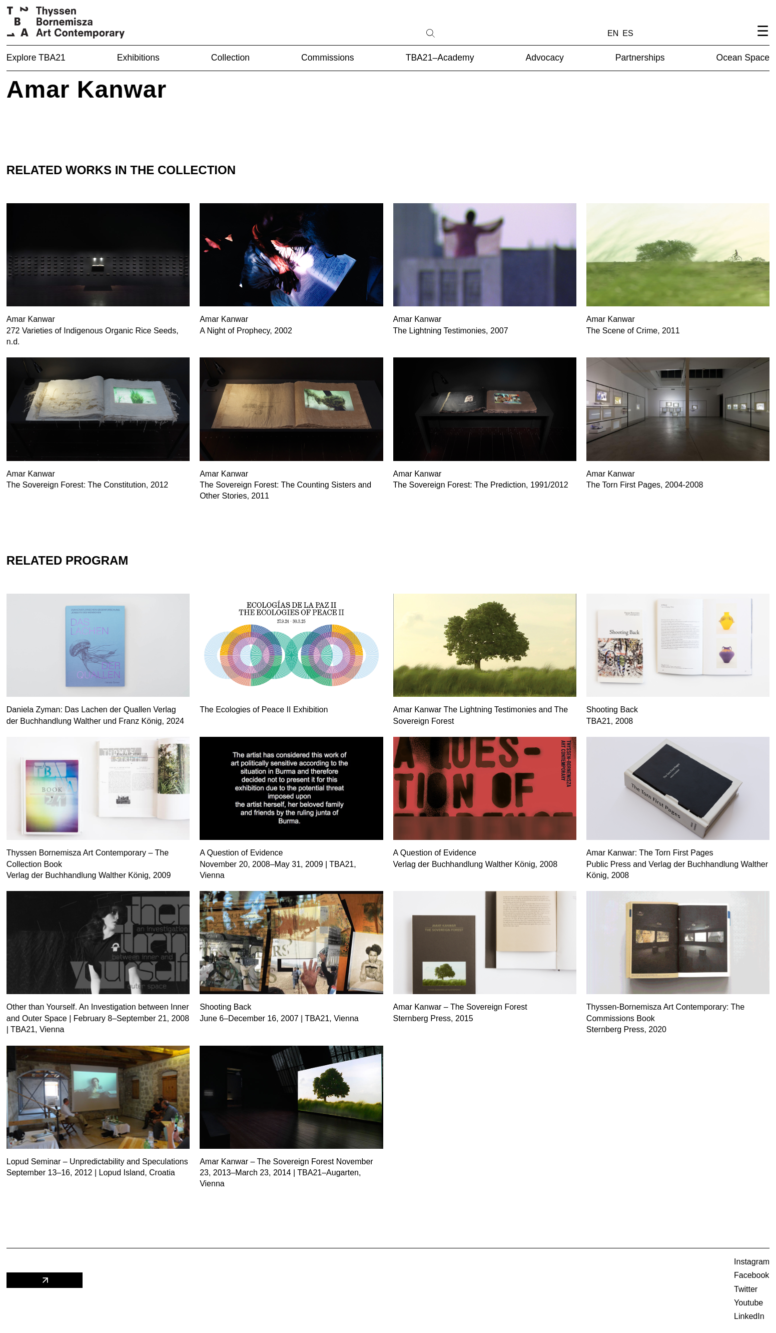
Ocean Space (743, 58)
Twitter (745, 1289)
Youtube (748, 1302)
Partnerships (640, 58)
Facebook (751, 1275)
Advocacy (545, 58)
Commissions (327, 58)
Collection (230, 58)
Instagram (751, 1261)
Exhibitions (138, 58)
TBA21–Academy (440, 58)
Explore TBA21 (36, 58)
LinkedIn (749, 1316)
